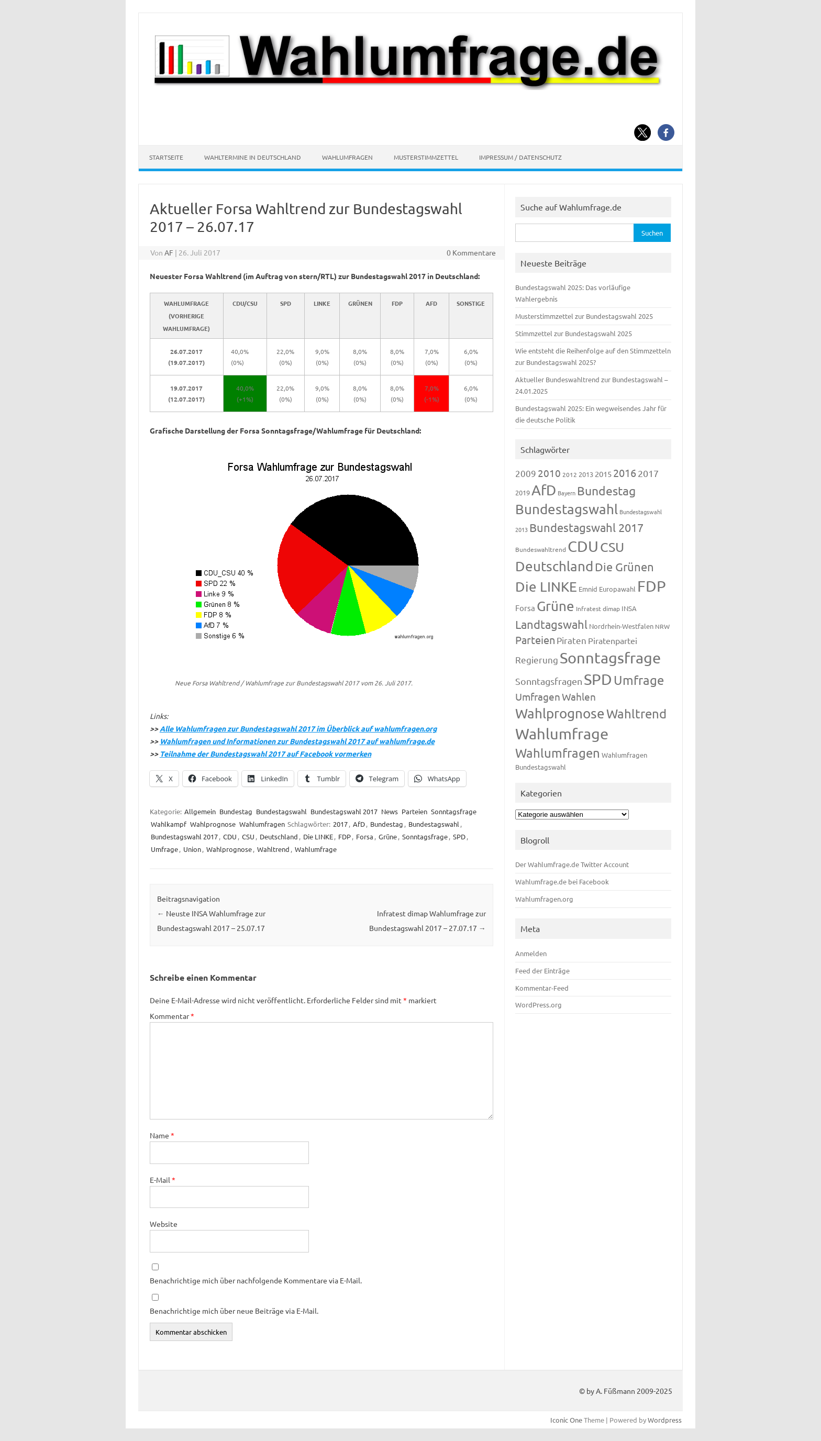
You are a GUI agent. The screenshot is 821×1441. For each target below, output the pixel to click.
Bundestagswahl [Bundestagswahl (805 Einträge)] (566, 509)
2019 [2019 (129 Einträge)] (522, 492)
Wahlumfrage (316, 849)
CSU (248, 836)
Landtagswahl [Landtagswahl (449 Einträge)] (551, 624)
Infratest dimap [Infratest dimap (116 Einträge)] (598, 608)
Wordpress (665, 1419)
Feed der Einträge (542, 970)
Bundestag (235, 811)
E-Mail (162, 1179)
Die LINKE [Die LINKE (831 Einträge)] (546, 587)
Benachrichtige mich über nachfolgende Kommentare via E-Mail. (256, 1280)
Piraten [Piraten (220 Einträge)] (571, 640)
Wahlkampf (168, 823)
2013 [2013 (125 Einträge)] (586, 474)
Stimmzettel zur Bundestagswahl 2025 (573, 333)
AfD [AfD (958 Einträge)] (543, 489)
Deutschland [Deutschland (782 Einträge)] (554, 566)
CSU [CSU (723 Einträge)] (612, 547)
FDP (344, 836)
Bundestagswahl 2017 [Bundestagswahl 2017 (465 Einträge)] (586, 527)
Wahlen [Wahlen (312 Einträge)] (579, 696)
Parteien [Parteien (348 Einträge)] (535, 639)
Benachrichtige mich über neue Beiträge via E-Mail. (234, 1310)
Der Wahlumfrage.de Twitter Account (572, 864)
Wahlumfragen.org (544, 898)
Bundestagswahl (281, 811)
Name (162, 1135)
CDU (230, 836)
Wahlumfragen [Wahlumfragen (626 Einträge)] (557, 752)
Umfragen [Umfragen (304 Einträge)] (537, 696)
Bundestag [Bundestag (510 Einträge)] (606, 490)
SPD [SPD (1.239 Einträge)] (598, 679)
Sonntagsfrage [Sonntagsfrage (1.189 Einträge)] (610, 658)
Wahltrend (273, 849)
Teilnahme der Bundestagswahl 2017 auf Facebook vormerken (265, 753)
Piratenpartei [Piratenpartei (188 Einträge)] (612, 640)
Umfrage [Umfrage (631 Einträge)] (639, 680)
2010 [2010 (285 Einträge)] (549, 473)
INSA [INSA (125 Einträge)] (629, 608)
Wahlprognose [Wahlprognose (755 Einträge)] (560, 713)
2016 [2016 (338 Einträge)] (624, 472)
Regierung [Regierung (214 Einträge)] (536, 659)
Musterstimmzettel (426, 157)
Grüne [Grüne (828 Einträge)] (555, 606)
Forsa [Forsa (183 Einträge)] (525, 608)
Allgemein (200, 811)
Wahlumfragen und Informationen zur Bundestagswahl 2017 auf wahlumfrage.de (297, 741)
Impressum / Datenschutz (520, 157)
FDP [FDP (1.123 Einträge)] (651, 586)
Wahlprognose (213, 823)
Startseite (166, 157)
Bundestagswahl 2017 (344, 811)
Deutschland (279, 836)
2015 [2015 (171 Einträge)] (603, 474)
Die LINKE (318, 836)
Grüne (388, 836)
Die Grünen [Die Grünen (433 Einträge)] (624, 566)
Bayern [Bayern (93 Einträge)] (566, 493)
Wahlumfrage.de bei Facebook (562, 881)
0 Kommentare (471, 252)
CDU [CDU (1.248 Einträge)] (583, 546)
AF (168, 252)
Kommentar (172, 1016)
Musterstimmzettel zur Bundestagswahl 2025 (584, 316)
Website (163, 1223)
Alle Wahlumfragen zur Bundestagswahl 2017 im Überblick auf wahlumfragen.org (298, 728)
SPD (459, 836)
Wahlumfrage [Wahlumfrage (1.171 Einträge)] (561, 733)
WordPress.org (538, 1004)
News (389, 811)
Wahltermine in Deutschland (252, 157)
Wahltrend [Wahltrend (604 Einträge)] (636, 713)
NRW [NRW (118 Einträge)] (662, 626)
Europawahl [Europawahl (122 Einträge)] (617, 588)
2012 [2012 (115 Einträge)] (569, 474)
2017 (340, 823)
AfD (359, 823)
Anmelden (531, 953)
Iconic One (566, 1419)
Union (192, 849)
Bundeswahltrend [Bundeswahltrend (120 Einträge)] (540, 549)
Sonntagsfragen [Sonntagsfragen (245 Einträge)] (548, 680)
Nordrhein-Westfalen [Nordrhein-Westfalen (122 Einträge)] (621, 626)
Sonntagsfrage (453, 811)
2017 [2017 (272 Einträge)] (648, 473)
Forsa (364, 836)
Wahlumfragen (347, 157)
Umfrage (164, 849)
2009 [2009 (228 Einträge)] (525, 473)
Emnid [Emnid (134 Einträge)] (588, 588)
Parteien (414, 811)
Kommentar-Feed (542, 987)
